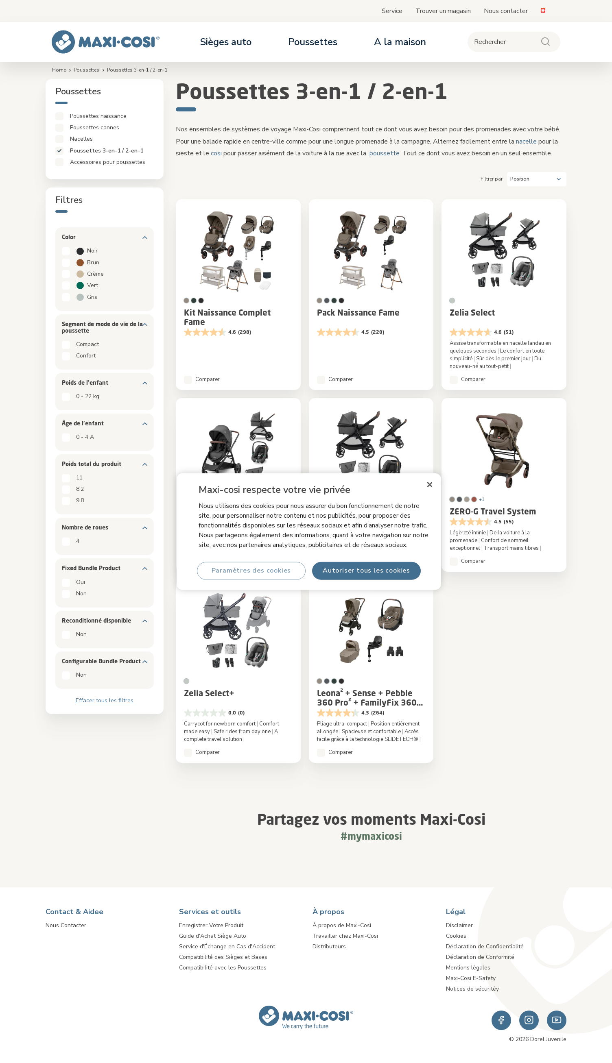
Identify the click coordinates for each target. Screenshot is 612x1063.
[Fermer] (430, 485)
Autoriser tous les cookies (366, 570)
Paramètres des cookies (251, 570)
